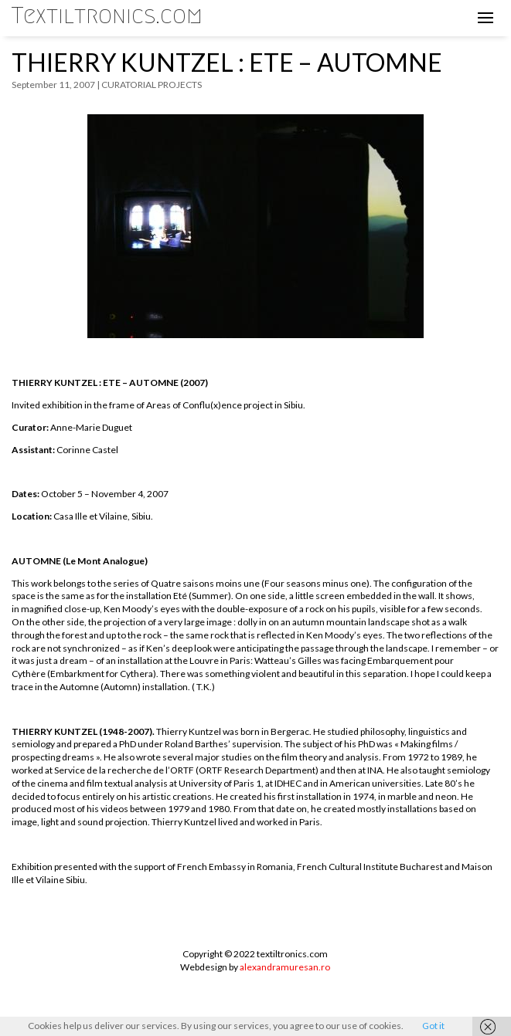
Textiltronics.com (107, 15)
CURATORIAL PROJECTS (151, 84)
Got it (433, 1025)
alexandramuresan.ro (285, 967)
